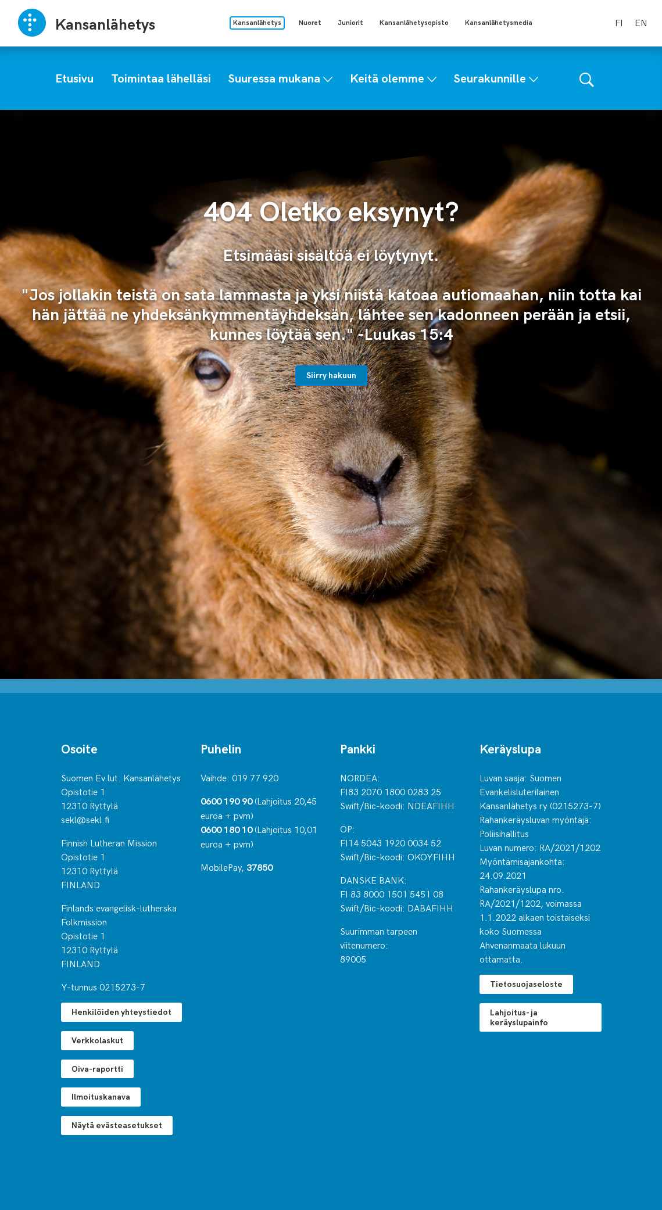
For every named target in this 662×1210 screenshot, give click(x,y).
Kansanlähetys (257, 22)
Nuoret (310, 22)
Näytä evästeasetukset (116, 1124)
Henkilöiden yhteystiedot (121, 1011)
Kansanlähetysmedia (498, 22)
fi (619, 22)
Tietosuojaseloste (526, 983)
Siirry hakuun (331, 374)
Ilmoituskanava (100, 1096)
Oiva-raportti (97, 1068)
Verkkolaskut (97, 1040)
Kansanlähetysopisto (414, 22)
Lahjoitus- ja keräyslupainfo (519, 1017)
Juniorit (350, 22)
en (641, 22)
